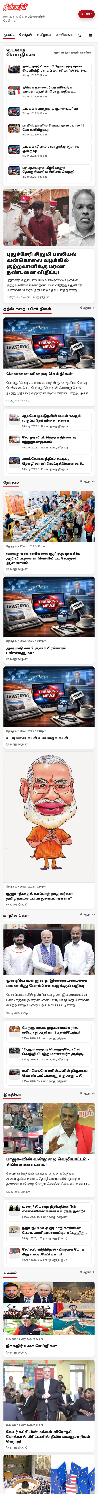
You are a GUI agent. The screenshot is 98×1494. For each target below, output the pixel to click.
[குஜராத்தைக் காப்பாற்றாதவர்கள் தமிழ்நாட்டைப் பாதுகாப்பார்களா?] (49, 817)
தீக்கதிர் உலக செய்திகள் (31, 1346)
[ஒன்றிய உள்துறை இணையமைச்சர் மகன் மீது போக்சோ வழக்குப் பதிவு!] (49, 949)
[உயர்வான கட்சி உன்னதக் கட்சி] (49, 696)
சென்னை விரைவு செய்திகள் (39, 374)
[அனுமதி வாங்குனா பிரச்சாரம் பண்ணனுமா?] (49, 607)
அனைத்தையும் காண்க (73, 53)
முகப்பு (9, 35)
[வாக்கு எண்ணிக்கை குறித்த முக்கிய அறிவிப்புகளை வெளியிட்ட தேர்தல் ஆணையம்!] (49, 516)
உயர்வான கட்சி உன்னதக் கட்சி (37, 738)
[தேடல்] (79, 35)
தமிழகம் (44, 35)
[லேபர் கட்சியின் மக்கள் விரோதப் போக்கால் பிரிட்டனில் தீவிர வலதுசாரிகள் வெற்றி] (49, 1390)
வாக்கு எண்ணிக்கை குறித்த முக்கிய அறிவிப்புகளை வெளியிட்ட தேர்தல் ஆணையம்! (43, 558)
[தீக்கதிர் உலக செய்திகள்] (49, 1308)
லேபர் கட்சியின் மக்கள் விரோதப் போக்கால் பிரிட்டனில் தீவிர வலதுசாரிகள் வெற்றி (48, 1437)
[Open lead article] (49, 217)
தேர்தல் (25, 35)
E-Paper (86, 14)
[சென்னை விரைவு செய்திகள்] (49, 343)
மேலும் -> (87, 308)
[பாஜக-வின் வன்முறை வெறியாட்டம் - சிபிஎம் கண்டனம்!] (49, 1128)
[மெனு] (90, 35)
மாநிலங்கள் (66, 35)
